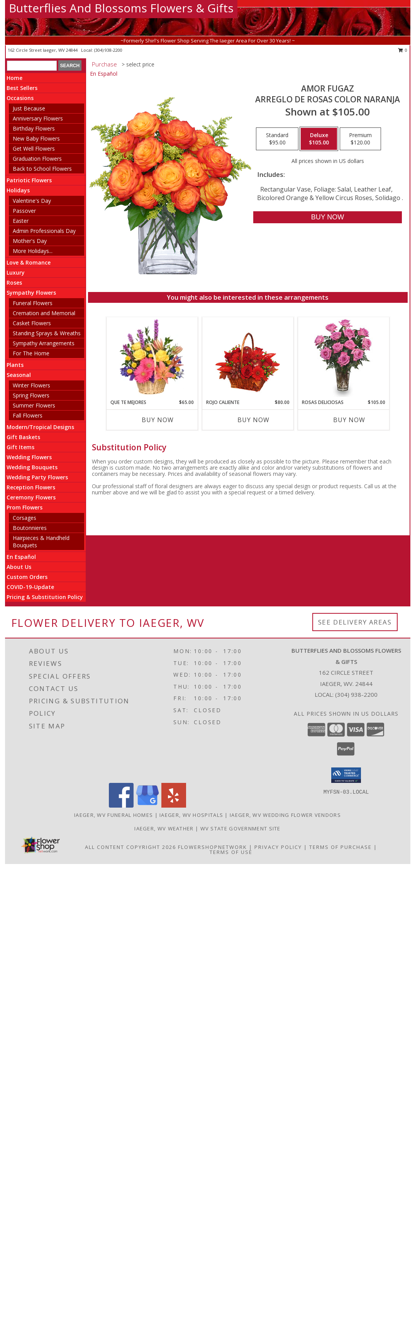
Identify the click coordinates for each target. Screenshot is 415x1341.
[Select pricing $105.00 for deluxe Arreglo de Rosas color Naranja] (319, 139)
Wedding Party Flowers (37, 477)
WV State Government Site (240, 828)
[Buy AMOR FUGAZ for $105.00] (327, 217)
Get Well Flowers (34, 148)
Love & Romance (29, 262)
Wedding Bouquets (32, 467)
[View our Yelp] (173, 805)
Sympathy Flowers (31, 292)
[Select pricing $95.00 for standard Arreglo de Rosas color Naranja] (277, 139)
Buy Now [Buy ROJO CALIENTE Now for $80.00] (253, 420)
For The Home (31, 353)
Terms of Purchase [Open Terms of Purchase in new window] (340, 847)
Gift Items (20, 447)
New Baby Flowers (36, 138)
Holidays (18, 190)
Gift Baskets (23, 437)
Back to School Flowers (42, 168)
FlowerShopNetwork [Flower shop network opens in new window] (212, 847)
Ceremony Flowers (31, 497)
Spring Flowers (31, 395)
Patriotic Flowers (29, 180)
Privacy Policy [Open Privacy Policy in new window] (278, 847)
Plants (15, 364)
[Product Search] (32, 66)
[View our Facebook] (121, 805)
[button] (346, 775)
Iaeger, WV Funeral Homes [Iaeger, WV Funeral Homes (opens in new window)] (113, 814)
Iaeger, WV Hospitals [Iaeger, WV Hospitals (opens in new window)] (191, 814)
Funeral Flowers (33, 303)
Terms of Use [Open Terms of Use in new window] (231, 852)
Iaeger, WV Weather (163, 828)
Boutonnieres (30, 527)
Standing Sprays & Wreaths (47, 333)
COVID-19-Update (30, 587)
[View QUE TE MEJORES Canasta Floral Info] (152, 358)
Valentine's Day (32, 200)
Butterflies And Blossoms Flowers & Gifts (121, 8)
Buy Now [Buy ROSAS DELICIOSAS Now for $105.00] (349, 420)
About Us (19, 566)
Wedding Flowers (29, 457)
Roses (14, 282)
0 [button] (403, 50)
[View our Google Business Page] (147, 805)
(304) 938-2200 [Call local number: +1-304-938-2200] (108, 50)
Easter (21, 220)
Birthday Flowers (34, 128)
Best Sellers (22, 88)
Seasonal (19, 375)
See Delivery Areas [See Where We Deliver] (355, 622)
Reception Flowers (31, 487)
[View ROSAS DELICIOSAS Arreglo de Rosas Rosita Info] (343, 358)
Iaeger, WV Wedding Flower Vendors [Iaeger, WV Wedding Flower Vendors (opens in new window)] (285, 814)
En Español (21, 556)
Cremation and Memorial (44, 313)
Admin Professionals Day (44, 230)
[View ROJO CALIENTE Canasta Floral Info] (247, 358)
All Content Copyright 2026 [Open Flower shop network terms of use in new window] (130, 847)
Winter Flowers (31, 385)
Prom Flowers (24, 507)
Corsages (24, 517)
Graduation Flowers (37, 158)
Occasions (20, 98)
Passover (24, 210)
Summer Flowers (34, 405)
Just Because (29, 108)
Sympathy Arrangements (44, 343)
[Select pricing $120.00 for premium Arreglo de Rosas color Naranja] (360, 139)
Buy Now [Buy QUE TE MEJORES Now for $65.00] (158, 420)
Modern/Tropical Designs (40, 427)
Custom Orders (27, 577)
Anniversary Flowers (38, 118)
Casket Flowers (32, 323)
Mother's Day (30, 240)
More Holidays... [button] (33, 251)
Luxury (16, 272)
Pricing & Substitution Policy (45, 597)
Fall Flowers (27, 415)
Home (14, 77)
